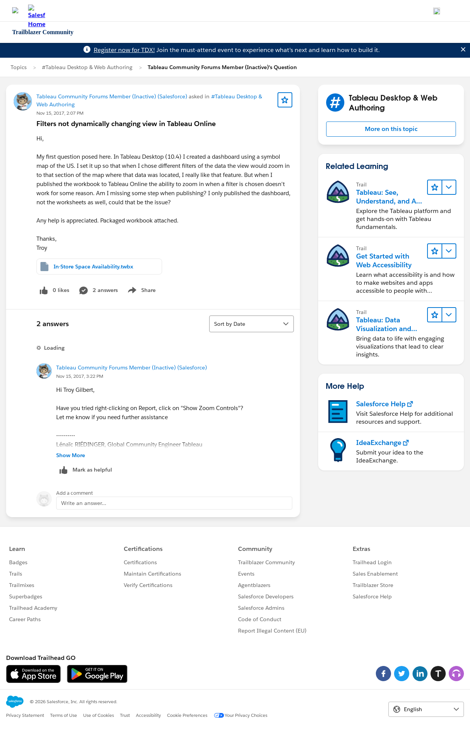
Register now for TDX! (124, 50)
